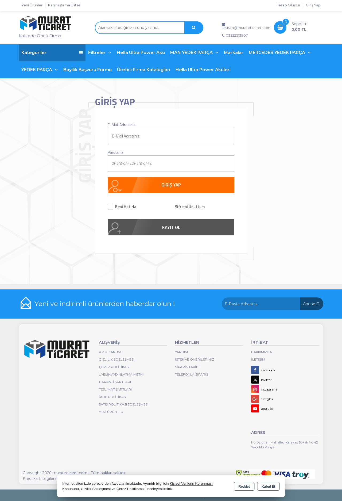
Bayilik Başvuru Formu (87, 69)
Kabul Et (268, 486)
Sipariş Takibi (187, 367)
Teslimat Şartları (115, 389)
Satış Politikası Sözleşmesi (124, 404)
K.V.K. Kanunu (111, 352)
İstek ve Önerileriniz (194, 359)
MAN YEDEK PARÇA (192, 52)
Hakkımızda (261, 352)
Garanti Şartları (115, 382)
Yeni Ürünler (111, 412)
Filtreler (97, 52)
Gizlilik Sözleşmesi (116, 359)
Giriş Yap (313, 5)
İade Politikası (112, 397)
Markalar (233, 52)
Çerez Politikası (114, 367)
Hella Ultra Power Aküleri (203, 69)
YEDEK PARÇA (37, 69)
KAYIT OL (171, 227)
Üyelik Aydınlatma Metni (121, 374)
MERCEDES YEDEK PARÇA (277, 52)
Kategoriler (52, 52)
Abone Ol (311, 303)
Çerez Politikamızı (131, 489)
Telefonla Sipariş (191, 374)
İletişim (258, 359)
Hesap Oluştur (288, 5)
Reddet (244, 486)
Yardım (181, 352)
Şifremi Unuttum (190, 207)
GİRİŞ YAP (171, 184)
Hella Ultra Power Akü (141, 52)
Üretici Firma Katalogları (143, 69)
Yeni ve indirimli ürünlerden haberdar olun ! (104, 304)
